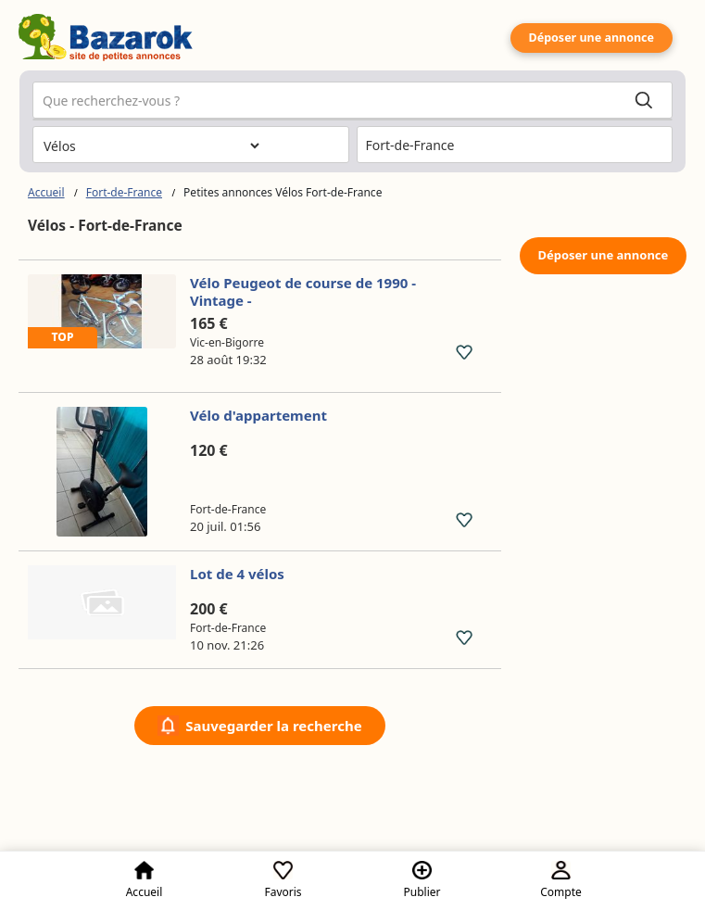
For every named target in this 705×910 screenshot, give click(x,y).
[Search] (644, 101)
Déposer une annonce (591, 37)
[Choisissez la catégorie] (151, 145)
